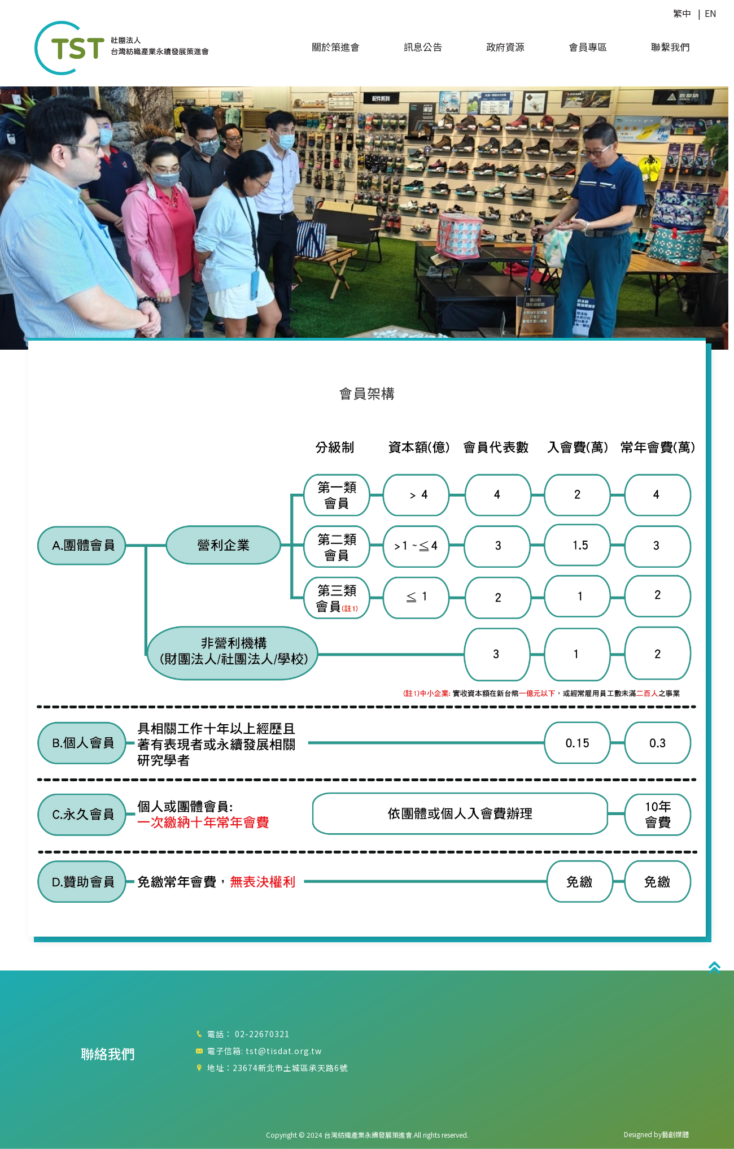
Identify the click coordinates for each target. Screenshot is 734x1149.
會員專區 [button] (588, 47)
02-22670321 (262, 1033)
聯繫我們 (670, 47)
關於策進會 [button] (336, 47)
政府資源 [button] (505, 47)
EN (710, 13)
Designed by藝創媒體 (656, 1134)
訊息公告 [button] (423, 47)
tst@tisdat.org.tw (284, 1050)
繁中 (682, 13)
